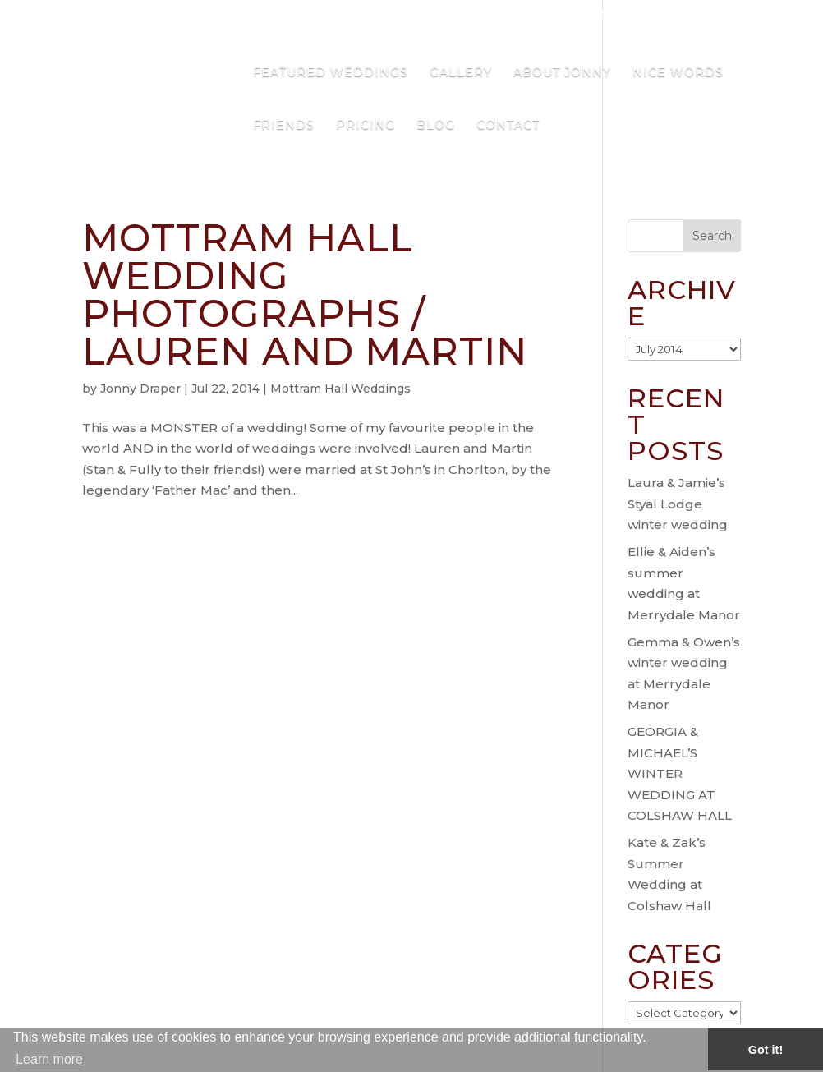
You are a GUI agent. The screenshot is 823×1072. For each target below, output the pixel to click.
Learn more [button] (49, 1059)
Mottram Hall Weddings (340, 388)
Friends (284, 125)
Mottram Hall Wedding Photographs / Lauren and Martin (304, 294)
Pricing (365, 125)
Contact (508, 125)
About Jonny (562, 73)
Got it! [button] (765, 1049)
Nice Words (678, 73)
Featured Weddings (330, 73)
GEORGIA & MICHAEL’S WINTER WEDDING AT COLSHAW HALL (680, 773)
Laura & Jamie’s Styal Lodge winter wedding (678, 503)
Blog (435, 125)
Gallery (461, 73)
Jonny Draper (140, 388)
